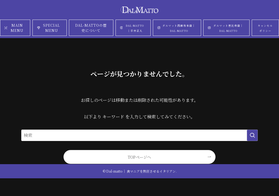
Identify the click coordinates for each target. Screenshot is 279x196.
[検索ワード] (139, 135)
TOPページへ (139, 157)
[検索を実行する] (252, 135)
